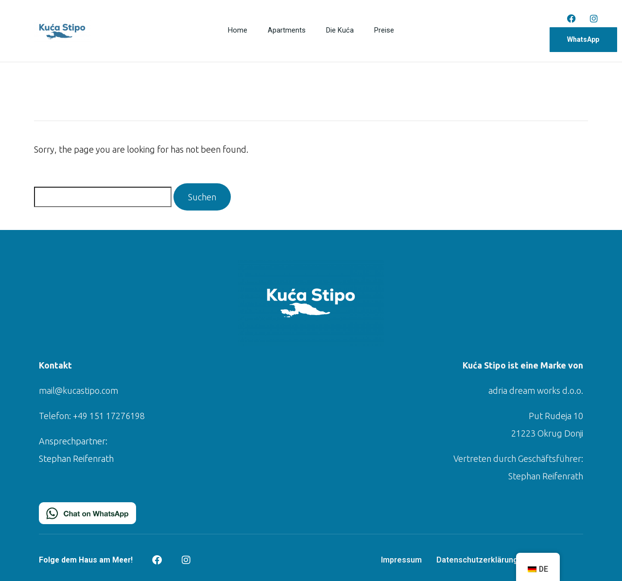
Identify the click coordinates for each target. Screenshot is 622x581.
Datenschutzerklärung (477, 559)
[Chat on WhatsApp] (87, 512)
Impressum (401, 559)
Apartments (287, 31)
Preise (384, 31)
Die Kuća (340, 31)
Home (237, 31)
